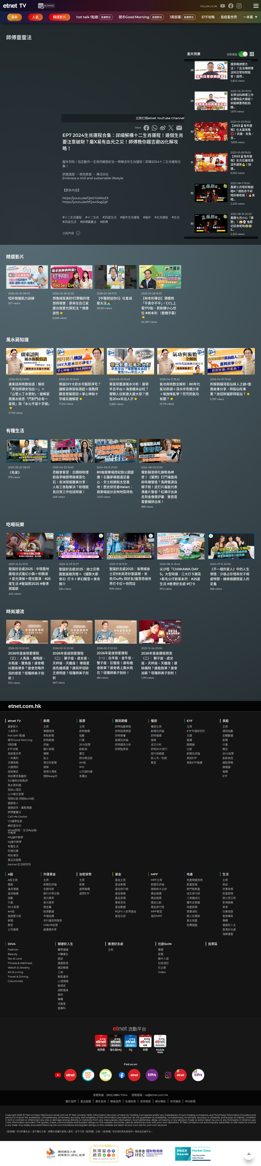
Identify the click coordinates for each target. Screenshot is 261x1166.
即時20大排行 (159, 749)
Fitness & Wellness (20, 963)
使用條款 (145, 1101)
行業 (82, 740)
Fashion (13, 949)
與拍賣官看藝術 (17, 776)
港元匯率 (48, 897)
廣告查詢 (100, 1101)
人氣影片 (13, 731)
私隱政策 (130, 1101)
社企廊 (162, 967)
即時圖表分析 (123, 744)
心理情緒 (63, 981)
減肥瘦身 (63, 990)
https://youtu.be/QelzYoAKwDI (85, 198)
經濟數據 (48, 911)
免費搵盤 (192, 925)
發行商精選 (157, 753)
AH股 (82, 762)
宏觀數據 (228, 735)
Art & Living (15, 972)
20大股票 (84, 744)
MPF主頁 (156, 879)
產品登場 (120, 897)
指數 (82, 735)
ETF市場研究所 (196, 731)
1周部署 (182, 17)
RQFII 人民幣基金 (125, 911)
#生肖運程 (161, 217)
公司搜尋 (13, 929)
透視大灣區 (50, 771)
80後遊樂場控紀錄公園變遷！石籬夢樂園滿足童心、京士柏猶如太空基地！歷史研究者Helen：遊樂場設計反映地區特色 (115, 482)
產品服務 (85, 1101)
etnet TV (14, 721)
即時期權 (120, 735)
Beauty (12, 954)
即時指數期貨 (123, 726)
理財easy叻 (50, 776)
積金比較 (156, 902)
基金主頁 (120, 879)
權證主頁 (156, 726)
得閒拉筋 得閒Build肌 (21, 798)
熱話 (225, 884)
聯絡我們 (115, 1101)
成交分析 (156, 744)
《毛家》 (14, 472)
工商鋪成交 (193, 897)
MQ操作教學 (15, 837)
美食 (225, 907)
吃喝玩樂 (15, 524)
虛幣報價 (84, 888)
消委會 (62, 1003)
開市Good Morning (141, 17)
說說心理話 (14, 789)
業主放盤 (192, 920)
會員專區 (228, 916)
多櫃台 (83, 776)
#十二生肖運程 (72, 217)
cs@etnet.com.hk (156, 1095)
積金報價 (156, 893)
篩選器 (191, 744)
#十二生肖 (92, 217)
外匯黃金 (49, 874)
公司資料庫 (86, 771)
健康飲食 (63, 963)
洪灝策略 (13, 762)
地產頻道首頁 (195, 879)
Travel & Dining (18, 976)
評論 (46, 744)
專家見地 (120, 902)
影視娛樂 (228, 902)
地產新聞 (192, 907)
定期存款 (48, 888)
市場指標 (48, 916)
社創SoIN (165, 944)
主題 (189, 735)
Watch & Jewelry (19, 967)
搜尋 (46, 767)
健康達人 (13, 803)
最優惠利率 (50, 929)
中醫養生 (63, 954)
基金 (118, 874)
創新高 (83, 749)
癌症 (60, 958)
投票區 (212, 944)
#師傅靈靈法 (88, 222)
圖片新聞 (48, 749)
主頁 (46, 726)
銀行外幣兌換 (51, 893)
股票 (82, 721)
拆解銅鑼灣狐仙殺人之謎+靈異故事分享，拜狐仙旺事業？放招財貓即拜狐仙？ (230, 389)
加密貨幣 (85, 874)
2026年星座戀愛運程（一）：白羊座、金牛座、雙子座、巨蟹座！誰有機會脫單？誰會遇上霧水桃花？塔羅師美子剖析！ (115, 663)
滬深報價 (13, 893)
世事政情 (228, 888)
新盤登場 (192, 884)
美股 (226, 721)
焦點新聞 (48, 735)
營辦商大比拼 (159, 888)
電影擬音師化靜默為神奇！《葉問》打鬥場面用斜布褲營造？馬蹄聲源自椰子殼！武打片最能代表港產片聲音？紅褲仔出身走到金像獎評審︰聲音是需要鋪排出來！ (159, 487)
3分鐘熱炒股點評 (18, 780)
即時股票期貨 (123, 731)
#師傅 (104, 222)
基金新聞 (120, 884)
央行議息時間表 (52, 920)
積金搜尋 (156, 897)
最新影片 (13, 726)
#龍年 (147, 217)
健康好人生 (229, 925)
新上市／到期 (159, 758)
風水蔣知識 (17, 340)
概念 (225, 749)
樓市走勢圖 (193, 902)
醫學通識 (63, 949)
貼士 (46, 758)
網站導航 (160, 1101)
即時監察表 (121, 749)
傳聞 (46, 753)
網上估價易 (193, 916)
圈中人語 (163, 958)
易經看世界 (229, 17)
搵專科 (62, 1008)
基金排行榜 (121, 888)
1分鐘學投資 (15, 821)
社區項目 (163, 963)
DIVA (12, 944)
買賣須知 (192, 911)
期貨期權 (121, 721)
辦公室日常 (229, 897)
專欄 (225, 920)
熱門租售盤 (193, 888)
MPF (154, 874)
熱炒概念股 (86, 758)
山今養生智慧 (16, 794)
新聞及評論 (121, 740)
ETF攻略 (208, 17)
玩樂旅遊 (228, 911)
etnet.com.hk (24, 706)
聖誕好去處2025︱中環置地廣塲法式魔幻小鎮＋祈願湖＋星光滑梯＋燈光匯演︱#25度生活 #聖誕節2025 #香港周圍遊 (30, 579)
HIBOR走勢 (50, 925)
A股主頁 (13, 879)
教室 (153, 762)
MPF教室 (156, 911)
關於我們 (71, 1101)
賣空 (82, 753)
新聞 (46, 721)
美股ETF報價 (194, 762)
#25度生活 (109, 217)
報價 (189, 740)
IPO (81, 767)
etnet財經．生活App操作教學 (22, 831)
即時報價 (84, 731)
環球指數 (228, 731)
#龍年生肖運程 (129, 217)
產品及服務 (14, 859)
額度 (10, 884)
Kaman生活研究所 (19, 864)
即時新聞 (48, 740)
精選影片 (15, 257)
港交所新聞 (50, 762)
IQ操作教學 (14, 841)
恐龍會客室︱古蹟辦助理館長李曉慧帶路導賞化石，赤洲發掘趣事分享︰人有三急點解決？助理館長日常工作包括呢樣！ (71, 482)
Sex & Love (15, 958)
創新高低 (228, 758)
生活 (226, 874)
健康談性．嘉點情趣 (20, 807)
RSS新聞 (190, 1101)
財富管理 (228, 893)
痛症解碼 (63, 967)
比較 (189, 749)
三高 (60, 972)
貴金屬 (47, 907)
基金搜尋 (120, 893)
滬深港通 (13, 888)
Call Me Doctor (17, 816)
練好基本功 (14, 825)
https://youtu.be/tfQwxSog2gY (85, 202)
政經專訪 (13, 771)
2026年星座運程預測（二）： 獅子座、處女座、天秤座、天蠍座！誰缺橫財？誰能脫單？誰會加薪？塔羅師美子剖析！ (159, 663)
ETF (190, 721)
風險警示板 (14, 916)
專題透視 (48, 731)
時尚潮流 (15, 611)
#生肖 (176, 217)
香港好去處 (229, 929)
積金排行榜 (157, 907)
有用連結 (175, 1101)
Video (162, 972)
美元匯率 (48, 902)
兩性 (60, 994)
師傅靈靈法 (14, 812)
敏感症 (62, 985)
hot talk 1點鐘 (94, 17)
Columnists (15, 981)
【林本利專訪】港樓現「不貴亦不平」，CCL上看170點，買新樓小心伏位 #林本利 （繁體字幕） (159, 307)
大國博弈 (13, 767)
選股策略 (228, 762)
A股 (10, 874)
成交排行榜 (193, 893)
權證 (154, 721)
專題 (160, 949)
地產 (190, 874)
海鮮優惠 (228, 934)
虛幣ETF (84, 893)
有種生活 (15, 430)
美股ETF (192, 758)
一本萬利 (249, 17)
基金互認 (120, 916)
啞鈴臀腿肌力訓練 (21, 298)
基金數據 (120, 907)
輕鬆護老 (63, 976)
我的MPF (156, 916)
